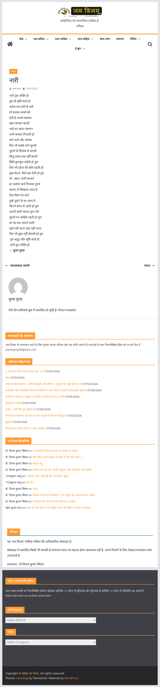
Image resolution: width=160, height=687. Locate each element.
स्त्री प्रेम (29, 482)
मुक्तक (8, 422)
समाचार (120, 39)
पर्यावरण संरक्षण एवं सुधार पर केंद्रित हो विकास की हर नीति (34, 396)
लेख (21, 39)
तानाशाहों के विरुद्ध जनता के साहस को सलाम (55, 450)
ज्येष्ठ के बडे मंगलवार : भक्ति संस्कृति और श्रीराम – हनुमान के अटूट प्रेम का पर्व (44, 384)
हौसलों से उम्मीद (13, 403)
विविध (133, 39)
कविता (13, 71)
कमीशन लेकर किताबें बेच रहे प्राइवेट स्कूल (47, 476)
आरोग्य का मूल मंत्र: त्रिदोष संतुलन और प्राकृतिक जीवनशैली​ (62, 469)
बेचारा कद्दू (38, 463)
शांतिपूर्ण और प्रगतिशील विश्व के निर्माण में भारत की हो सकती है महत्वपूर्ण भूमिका (46, 390)
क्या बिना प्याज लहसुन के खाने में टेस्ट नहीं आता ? (57, 457)
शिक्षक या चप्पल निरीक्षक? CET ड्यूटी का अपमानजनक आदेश (64, 495)
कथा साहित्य (61, 39)
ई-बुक (78, 48)
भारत (149, 265)
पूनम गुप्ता (16, 88)
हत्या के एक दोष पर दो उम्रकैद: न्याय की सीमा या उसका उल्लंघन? (59, 507)
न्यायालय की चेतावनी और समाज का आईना (54, 501)
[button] (25, 39)
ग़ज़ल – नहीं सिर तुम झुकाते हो (20, 409)
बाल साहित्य (83, 39)
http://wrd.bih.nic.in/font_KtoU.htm (28, 595)
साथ (7, 377)
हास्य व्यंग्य (105, 39)
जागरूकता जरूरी (17, 265)
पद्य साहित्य (39, 39)
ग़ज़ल (35, 488)
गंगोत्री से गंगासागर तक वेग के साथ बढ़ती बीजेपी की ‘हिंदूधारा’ (36, 415)
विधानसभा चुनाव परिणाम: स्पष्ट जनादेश (25, 428)
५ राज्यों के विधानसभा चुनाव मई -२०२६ (25, 371)
